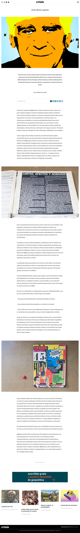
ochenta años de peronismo (69, 505)
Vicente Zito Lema (41, 92)
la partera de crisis (7, 506)
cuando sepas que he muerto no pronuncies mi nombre (29, 510)
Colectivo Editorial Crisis (10, 509)
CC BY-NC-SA (58, 530)
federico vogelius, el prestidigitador (47, 506)
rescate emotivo (40, 462)
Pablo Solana (26, 514)
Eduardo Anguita (67, 508)
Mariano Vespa (47, 510)
